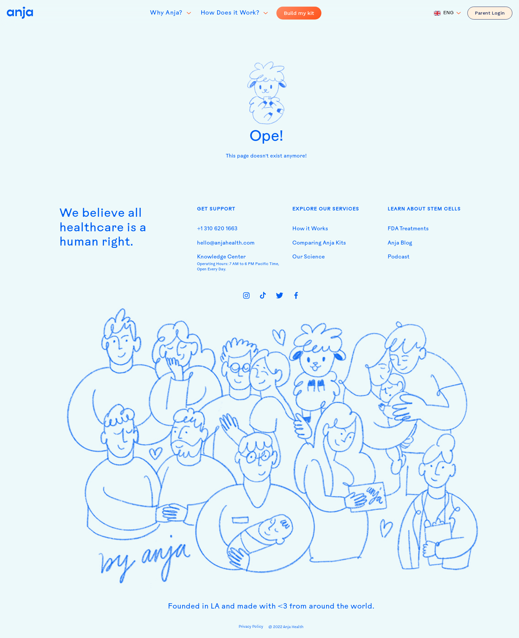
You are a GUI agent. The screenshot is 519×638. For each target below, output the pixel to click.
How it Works (310, 229)
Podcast (398, 257)
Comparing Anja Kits (319, 243)
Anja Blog (400, 243)
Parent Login (490, 13)
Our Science (308, 257)
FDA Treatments (408, 229)
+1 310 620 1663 (217, 229)
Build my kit (299, 13)
